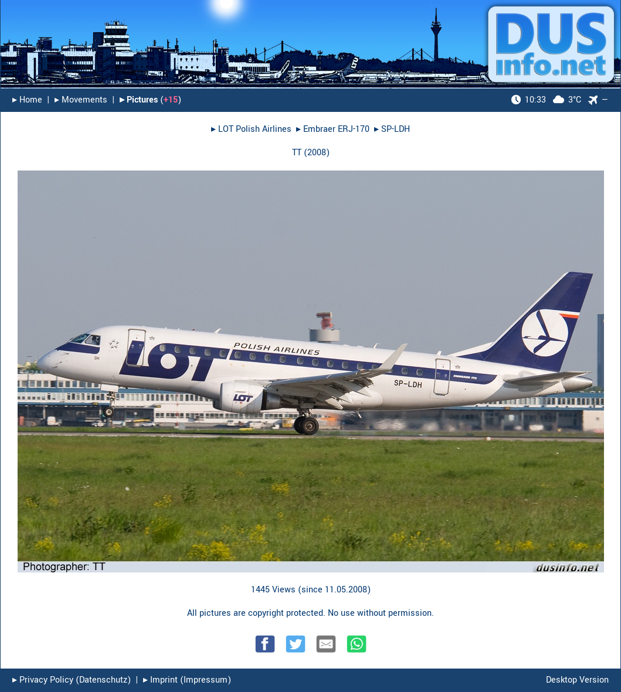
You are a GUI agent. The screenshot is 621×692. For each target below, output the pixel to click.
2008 (316, 152)
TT (296, 152)
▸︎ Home (27, 100)
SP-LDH (395, 129)
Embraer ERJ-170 (336, 129)
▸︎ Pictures (139, 100)
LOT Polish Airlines (254, 129)
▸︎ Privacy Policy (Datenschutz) (71, 680)
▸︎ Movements (81, 100)
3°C (546, 100)
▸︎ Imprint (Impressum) (187, 680)
